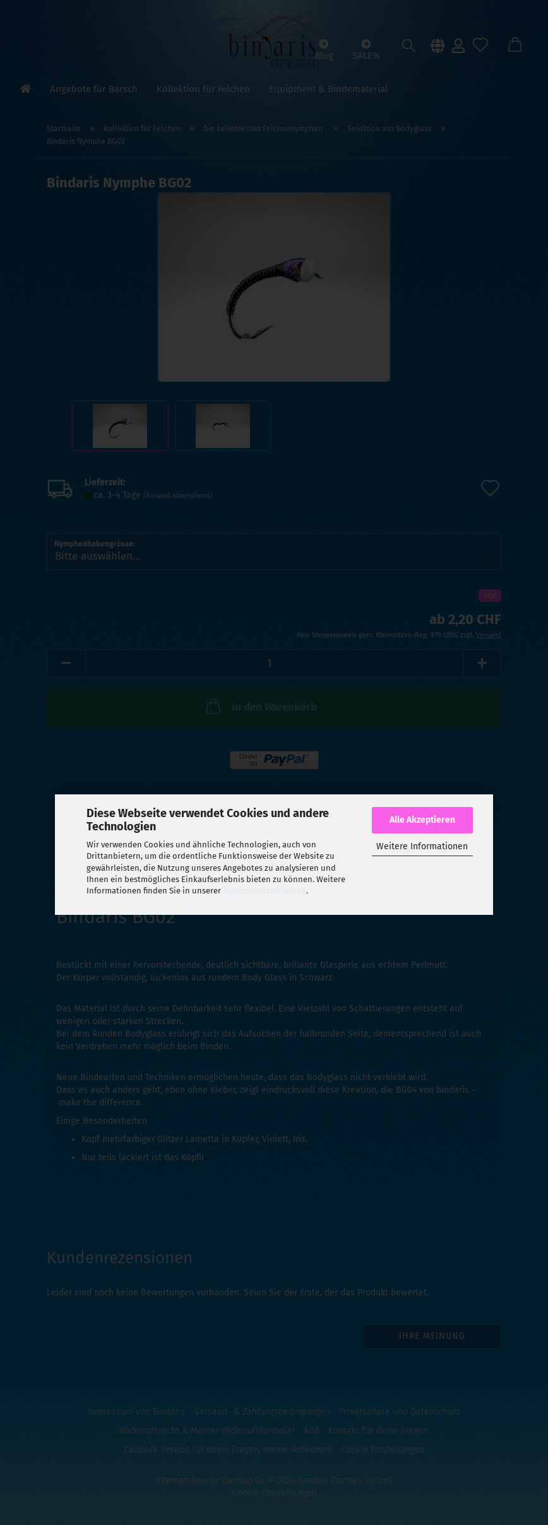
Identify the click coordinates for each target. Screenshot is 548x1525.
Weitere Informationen (422, 846)
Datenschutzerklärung (264, 890)
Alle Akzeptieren (422, 820)
